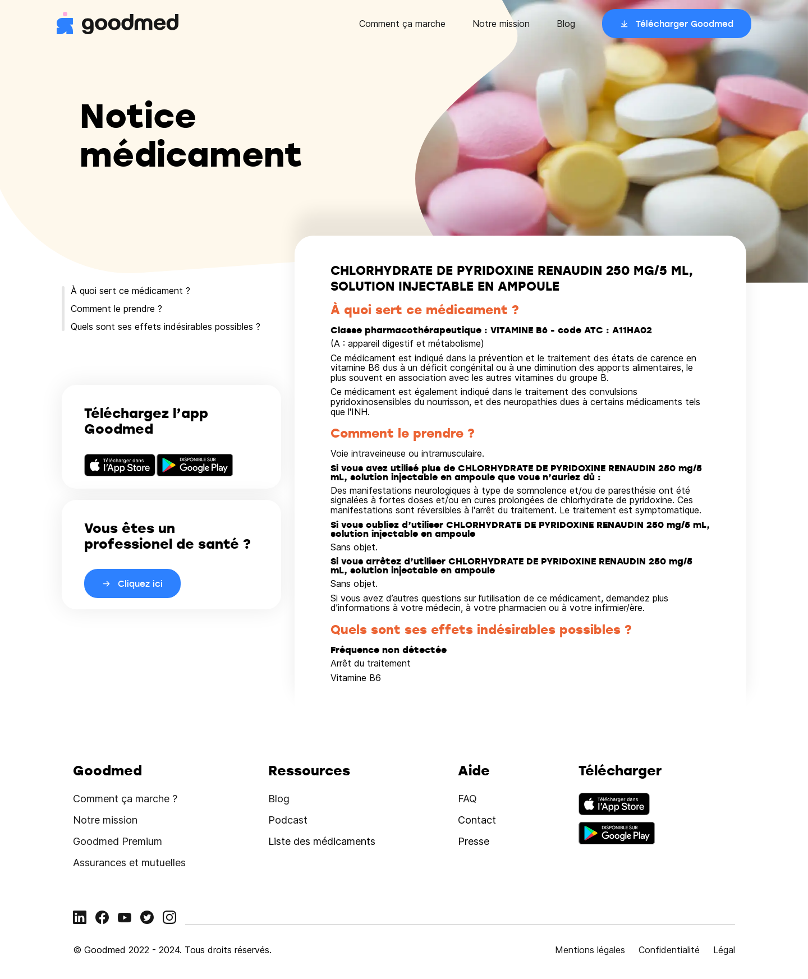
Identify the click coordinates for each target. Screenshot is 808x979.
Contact (477, 820)
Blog (566, 23)
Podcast (287, 820)
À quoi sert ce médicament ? (130, 290)
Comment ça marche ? (125, 799)
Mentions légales (590, 949)
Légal (724, 949)
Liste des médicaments (321, 841)
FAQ (467, 799)
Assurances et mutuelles (129, 862)
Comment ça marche (402, 23)
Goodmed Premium (117, 841)
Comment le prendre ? (116, 308)
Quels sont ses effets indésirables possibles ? (165, 326)
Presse (473, 841)
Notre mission (501, 23)
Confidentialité (669, 949)
